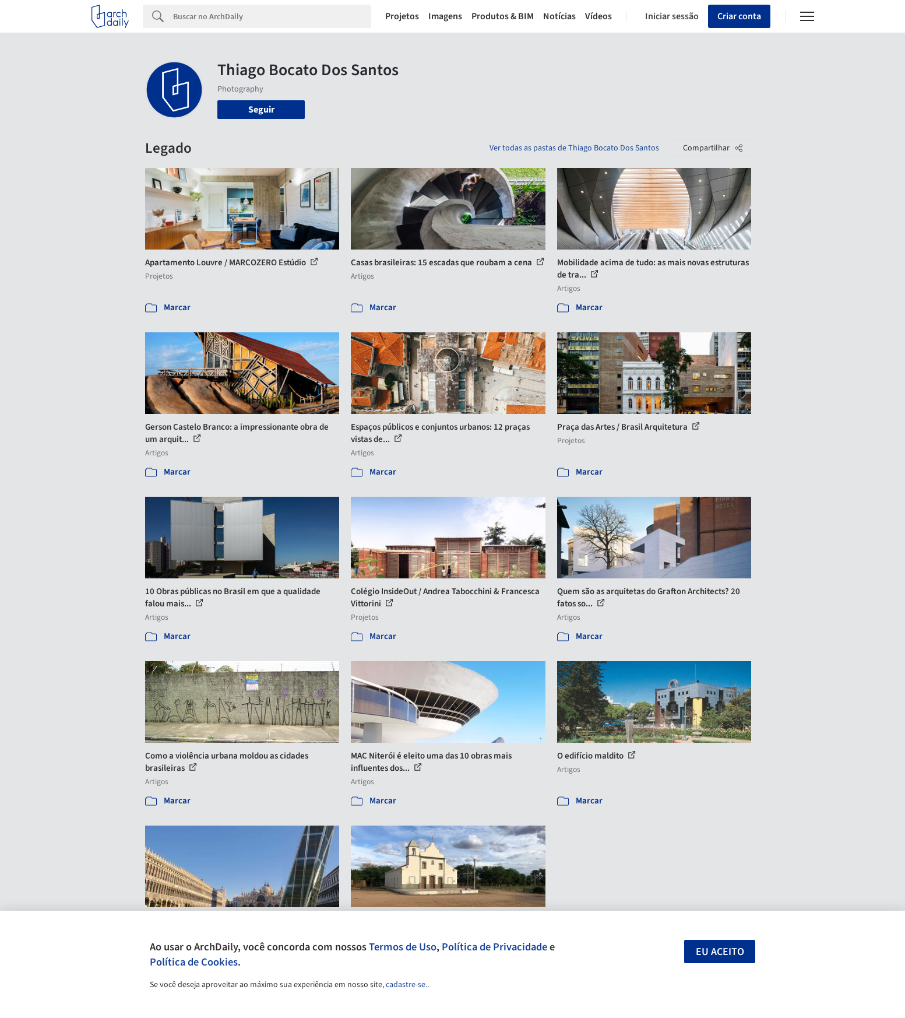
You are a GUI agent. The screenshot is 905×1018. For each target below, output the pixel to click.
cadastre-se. (406, 985)
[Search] (272, 16)
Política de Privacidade (494, 946)
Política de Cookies (194, 962)
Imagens (445, 16)
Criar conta (739, 16)
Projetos (402, 16)
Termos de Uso (402, 946)
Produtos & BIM (502, 16)
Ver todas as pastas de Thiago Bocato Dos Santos (574, 148)
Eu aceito (720, 952)
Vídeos (598, 16)
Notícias (559, 16)
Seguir (261, 109)
